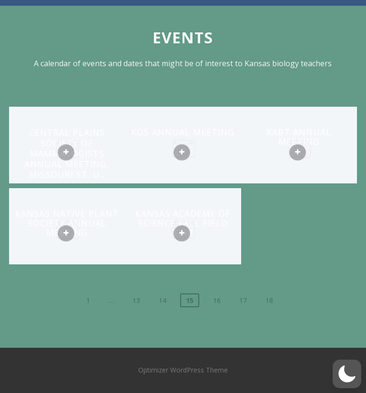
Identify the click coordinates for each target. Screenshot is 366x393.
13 (136, 300)
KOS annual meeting (182, 132)
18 (269, 300)
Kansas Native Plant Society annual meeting (67, 223)
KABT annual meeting (298, 136)
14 (162, 300)
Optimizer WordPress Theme (183, 369)
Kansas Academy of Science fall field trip (183, 223)
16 (217, 300)
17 (243, 300)
